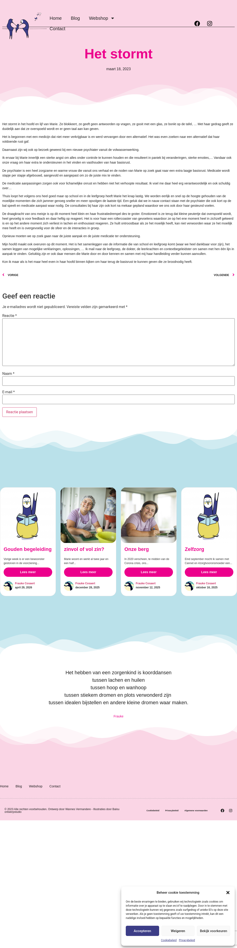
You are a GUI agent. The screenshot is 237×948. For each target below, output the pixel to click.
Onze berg (113, 582)
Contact (57, 28)
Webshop (102, 18)
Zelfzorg (182, 582)
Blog (75, 18)
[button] (228, 892)
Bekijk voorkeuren (213, 931)
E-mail (8, 392)
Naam (8, 374)
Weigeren (178, 931)
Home (56, 18)
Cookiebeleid (169, 940)
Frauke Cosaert (25, 583)
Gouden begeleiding (28, 549)
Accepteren (142, 931)
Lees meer (28, 572)
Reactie (9, 316)
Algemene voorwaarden (177, 821)
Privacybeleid (187, 940)
